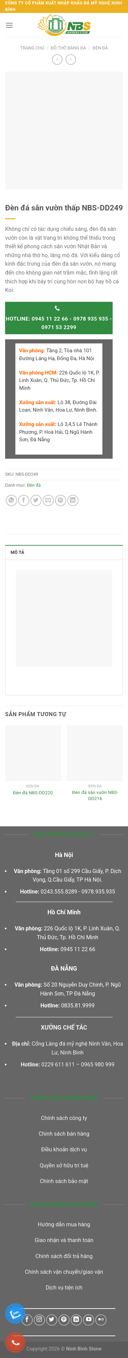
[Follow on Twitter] (51, 1320)
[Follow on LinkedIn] (76, 1320)
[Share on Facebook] (23, 500)
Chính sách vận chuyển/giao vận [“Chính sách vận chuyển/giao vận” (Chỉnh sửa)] (64, 1272)
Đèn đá (100, 47)
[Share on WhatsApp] (11, 500)
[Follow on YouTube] (88, 1320)
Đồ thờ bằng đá (68, 47)
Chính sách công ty (64, 1118)
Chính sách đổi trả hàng (64, 1256)
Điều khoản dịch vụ (64, 1149)
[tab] (64, 552)
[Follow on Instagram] (39, 1320)
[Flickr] (100, 1320)
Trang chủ (32, 47)
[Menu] (9, 25)
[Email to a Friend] (48, 500)
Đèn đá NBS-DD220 (33, 792)
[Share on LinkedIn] (73, 500)
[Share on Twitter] (36, 500)
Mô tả (17, 552)
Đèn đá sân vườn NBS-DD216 (95, 795)
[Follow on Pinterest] (64, 1320)
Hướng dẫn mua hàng (64, 1224)
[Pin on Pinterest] (60, 500)
